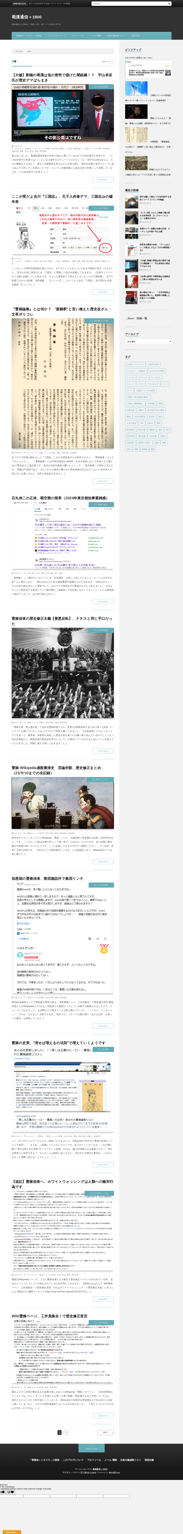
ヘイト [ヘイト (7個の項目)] (165, 384)
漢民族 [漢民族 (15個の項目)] (152, 429)
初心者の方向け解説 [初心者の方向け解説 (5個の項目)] (155, 410)
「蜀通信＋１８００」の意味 (28, 35)
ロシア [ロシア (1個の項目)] (129, 390)
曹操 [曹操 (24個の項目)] (158, 423)
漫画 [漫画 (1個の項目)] (160, 429)
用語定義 (135, 35)
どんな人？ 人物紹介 (23, 148)
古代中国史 (103, 87)
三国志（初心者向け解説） (55, 148)
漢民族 (97, 261)
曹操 (36, 151)
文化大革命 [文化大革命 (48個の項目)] (131, 423)
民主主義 (49, 573)
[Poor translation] (10, 1492)
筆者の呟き (103, 504)
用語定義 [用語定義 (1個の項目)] (141, 436)
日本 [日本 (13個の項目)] (142, 423)
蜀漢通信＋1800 (27, 17)
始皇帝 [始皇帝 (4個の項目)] (152, 416)
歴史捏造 (43, 151)
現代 (56, 573)
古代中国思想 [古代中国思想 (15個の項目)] (139, 416)
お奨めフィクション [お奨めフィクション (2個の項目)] (135, 364)
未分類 (105, 1049)
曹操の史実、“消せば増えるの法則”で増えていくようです (59, 1043)
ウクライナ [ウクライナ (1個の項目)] (142, 377)
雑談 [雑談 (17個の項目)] (153, 449)
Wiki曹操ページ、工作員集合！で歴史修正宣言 (50, 1316)
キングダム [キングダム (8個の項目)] (155, 377)
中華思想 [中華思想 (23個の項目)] (151, 403)
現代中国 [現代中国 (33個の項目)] (130, 436)
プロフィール (78, 35)
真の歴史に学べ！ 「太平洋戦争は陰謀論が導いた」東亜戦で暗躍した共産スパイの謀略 (155, 295)
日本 (38, 573)
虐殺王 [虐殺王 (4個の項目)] (163, 436)
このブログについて (56, 35)
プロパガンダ (38, 148)
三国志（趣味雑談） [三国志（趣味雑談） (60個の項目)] (135, 403)
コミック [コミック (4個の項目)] (130, 384)
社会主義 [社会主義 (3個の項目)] (153, 436)
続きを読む (103, 179)
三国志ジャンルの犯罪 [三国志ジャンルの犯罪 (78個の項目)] (145, 390)
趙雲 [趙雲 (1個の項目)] (157, 442)
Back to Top (91, 1448)
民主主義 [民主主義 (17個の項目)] (141, 429)
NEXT (105, 1432)
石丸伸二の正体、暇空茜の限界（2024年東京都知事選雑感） (60, 498)
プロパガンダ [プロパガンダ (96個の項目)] (153, 384)
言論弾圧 (73, 453)
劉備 (21, 151)
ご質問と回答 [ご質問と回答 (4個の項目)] (153, 364)
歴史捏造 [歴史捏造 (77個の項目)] (130, 429)
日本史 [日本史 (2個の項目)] (150, 423)
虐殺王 (89, 1136)
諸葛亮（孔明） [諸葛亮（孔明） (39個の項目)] (144, 442)
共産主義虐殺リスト (116, 35)
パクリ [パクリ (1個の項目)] (141, 384)
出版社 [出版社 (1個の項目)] (141, 410)
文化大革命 (29, 151)
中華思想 (106, 148)
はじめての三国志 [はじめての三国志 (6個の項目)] (156, 371)
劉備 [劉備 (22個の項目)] (129, 416)
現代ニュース (102, 779)
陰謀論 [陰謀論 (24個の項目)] (144, 449)
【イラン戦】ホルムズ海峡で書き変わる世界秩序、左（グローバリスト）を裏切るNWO (155, 215)
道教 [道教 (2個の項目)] (136, 449)
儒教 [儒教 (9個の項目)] (160, 403)
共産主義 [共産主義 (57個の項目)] (130, 410)
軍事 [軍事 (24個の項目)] (164, 442)
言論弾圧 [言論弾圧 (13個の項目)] (130, 442)
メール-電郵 (95, 35)
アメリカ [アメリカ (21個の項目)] (130, 377)
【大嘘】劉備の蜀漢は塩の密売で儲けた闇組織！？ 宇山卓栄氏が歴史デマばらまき (155, 263)
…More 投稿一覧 (136, 318)
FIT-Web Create (88, 1472)
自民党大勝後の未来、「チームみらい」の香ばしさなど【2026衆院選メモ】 (155, 247)
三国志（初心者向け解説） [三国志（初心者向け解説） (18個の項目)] (138, 397)
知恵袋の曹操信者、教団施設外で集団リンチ (48, 878)
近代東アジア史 (101, 321)
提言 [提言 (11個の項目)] (160, 416)
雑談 (61, 573)
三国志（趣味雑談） (75, 148)
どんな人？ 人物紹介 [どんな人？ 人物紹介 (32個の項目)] (136, 371)
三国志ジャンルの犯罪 (92, 148)
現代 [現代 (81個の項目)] (168, 429)
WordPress (114, 1472)
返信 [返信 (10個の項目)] (129, 449)
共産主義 (15, 151)
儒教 (74, 261)
